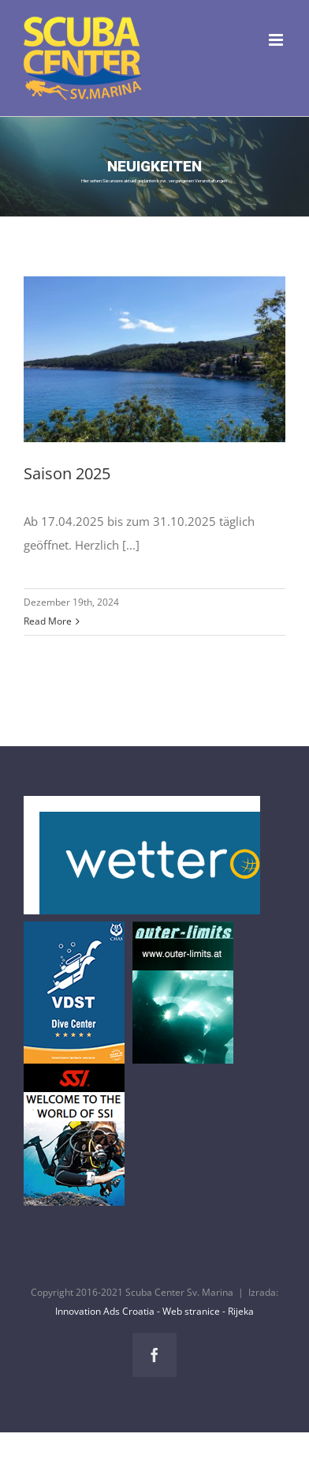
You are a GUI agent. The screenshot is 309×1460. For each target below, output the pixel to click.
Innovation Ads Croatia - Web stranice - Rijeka (154, 1311)
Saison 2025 (67, 473)
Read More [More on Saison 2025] (48, 621)
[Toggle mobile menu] (277, 40)
